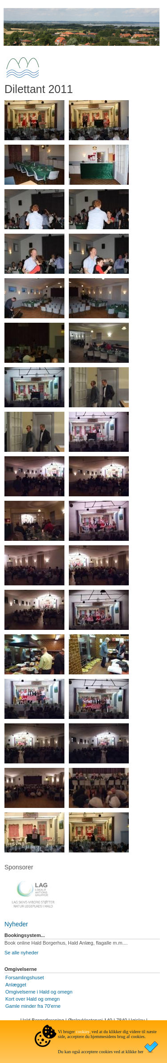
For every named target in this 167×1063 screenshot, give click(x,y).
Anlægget (15, 984)
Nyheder (16, 924)
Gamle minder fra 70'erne (32, 1006)
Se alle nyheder (21, 952)
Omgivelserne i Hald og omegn (38, 991)
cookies (83, 1031)
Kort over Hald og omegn (32, 999)
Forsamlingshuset (24, 977)
